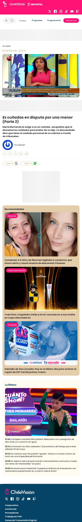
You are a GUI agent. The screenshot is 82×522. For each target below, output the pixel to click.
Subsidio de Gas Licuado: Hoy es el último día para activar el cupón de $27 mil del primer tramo (40, 370)
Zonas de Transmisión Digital (21, 520)
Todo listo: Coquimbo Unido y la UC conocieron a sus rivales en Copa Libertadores (40, 316)
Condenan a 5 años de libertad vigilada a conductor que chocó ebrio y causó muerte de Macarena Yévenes (38, 261)
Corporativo (11, 505)
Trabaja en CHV (13, 516)
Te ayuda (12, 325)
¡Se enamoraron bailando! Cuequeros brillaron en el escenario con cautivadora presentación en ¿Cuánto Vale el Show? (40, 469)
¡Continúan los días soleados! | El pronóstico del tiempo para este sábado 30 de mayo (40, 447)
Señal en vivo (71, 20)
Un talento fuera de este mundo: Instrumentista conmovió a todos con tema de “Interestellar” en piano (41, 462)
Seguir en (11, 163)
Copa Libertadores (16, 270)
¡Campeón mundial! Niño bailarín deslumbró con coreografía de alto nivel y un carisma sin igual (39, 440)
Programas (37, 20)
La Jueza (6, 46)
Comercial (10, 509)
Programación (54, 20)
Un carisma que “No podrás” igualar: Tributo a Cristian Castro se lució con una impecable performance (40, 455)
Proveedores (12, 512)
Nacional (12, 216)
